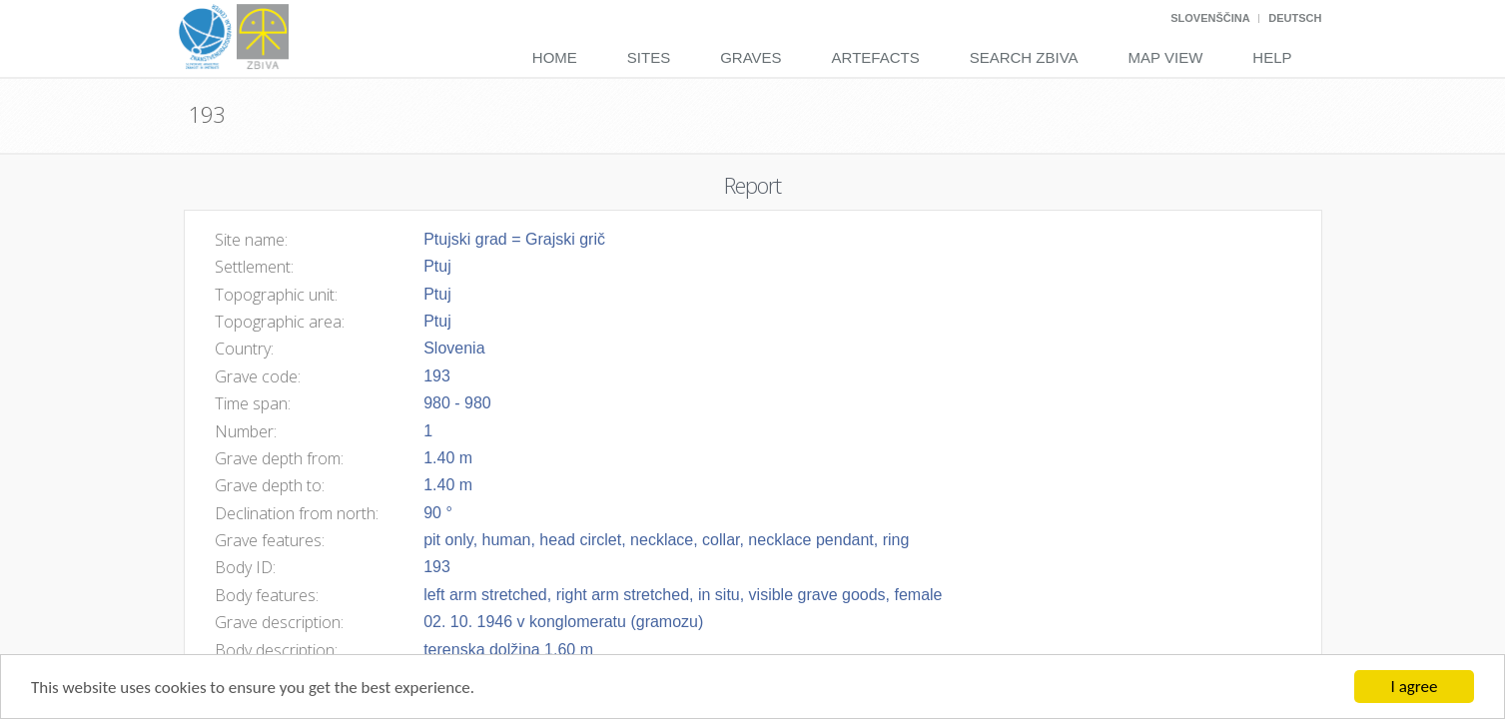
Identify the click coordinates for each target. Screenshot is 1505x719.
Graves (750, 57)
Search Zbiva (1024, 57)
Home (554, 57)
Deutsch (1294, 18)
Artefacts (876, 57)
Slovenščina (1209, 18)
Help (1271, 57)
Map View (1166, 57)
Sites (648, 57)
